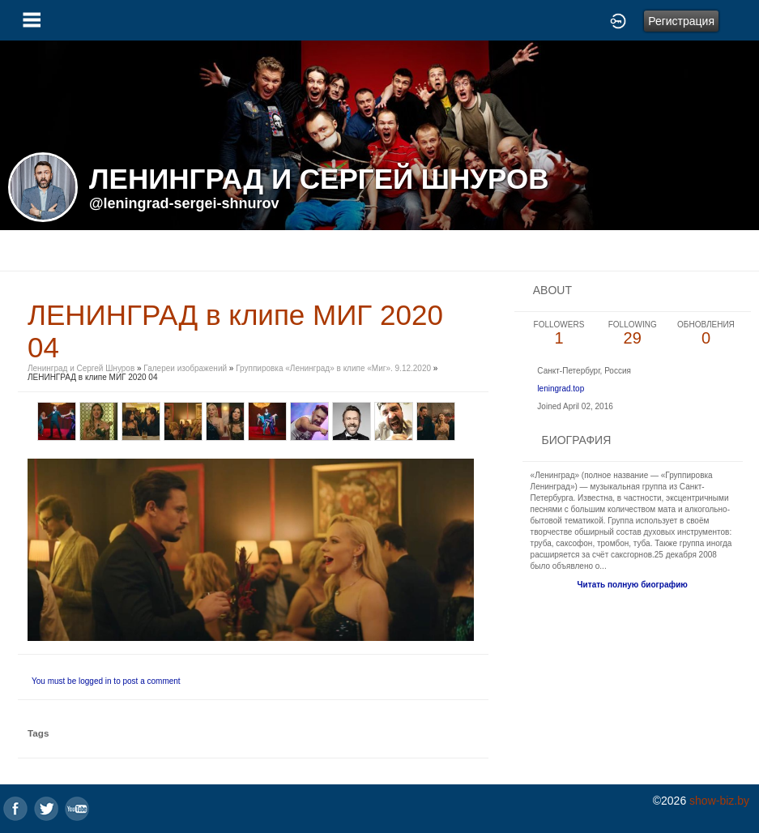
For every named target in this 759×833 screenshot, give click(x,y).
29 (632, 333)
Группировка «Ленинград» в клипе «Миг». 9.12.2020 (334, 368)
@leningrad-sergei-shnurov (184, 203)
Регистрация (681, 21)
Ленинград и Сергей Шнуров (81, 368)
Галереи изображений (185, 368)
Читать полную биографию (633, 584)
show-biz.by (719, 800)
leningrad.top (560, 388)
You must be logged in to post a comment (106, 681)
